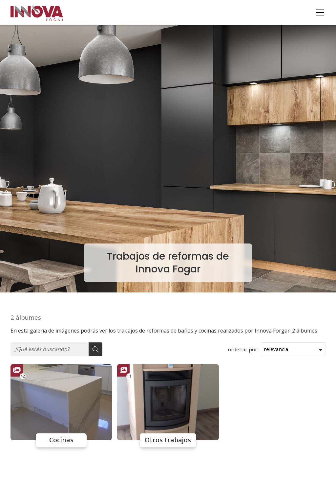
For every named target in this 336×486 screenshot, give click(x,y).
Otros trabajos (168, 440)
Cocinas (61, 440)
